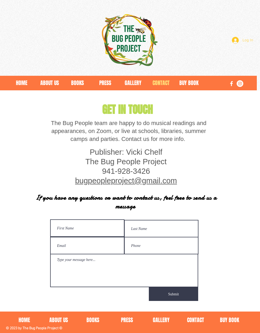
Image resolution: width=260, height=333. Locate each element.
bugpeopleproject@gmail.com (126, 180)
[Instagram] (240, 83)
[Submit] (173, 294)
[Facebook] (231, 83)
